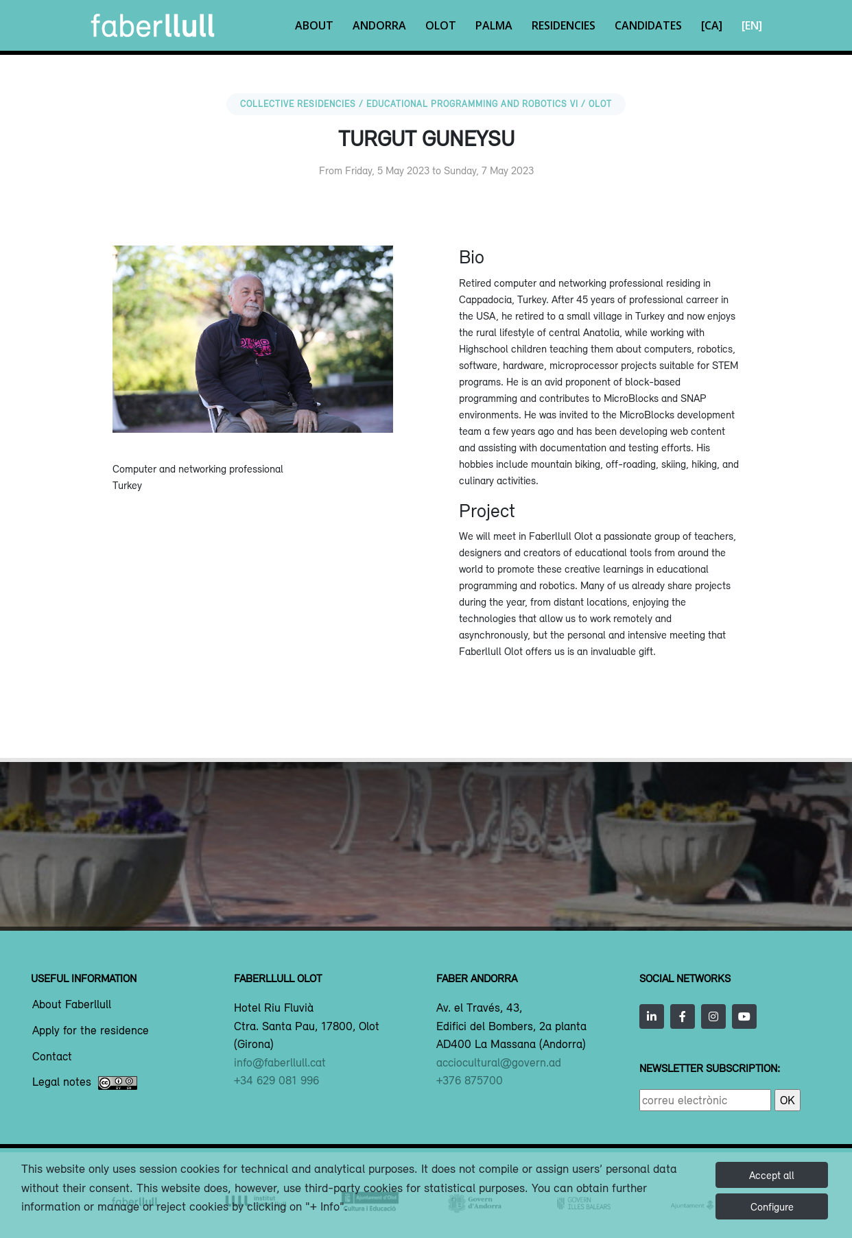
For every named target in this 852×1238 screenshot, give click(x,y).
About (314, 25)
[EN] (752, 25)
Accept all (771, 1175)
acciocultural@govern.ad (498, 1062)
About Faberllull (71, 1005)
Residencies (563, 25)
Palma (493, 25)
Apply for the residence (90, 1031)
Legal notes (84, 1083)
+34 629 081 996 (276, 1080)
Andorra (379, 25)
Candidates (648, 25)
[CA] (711, 25)
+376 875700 (469, 1080)
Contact (52, 1057)
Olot (440, 25)
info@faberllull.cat (280, 1062)
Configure (772, 1206)
